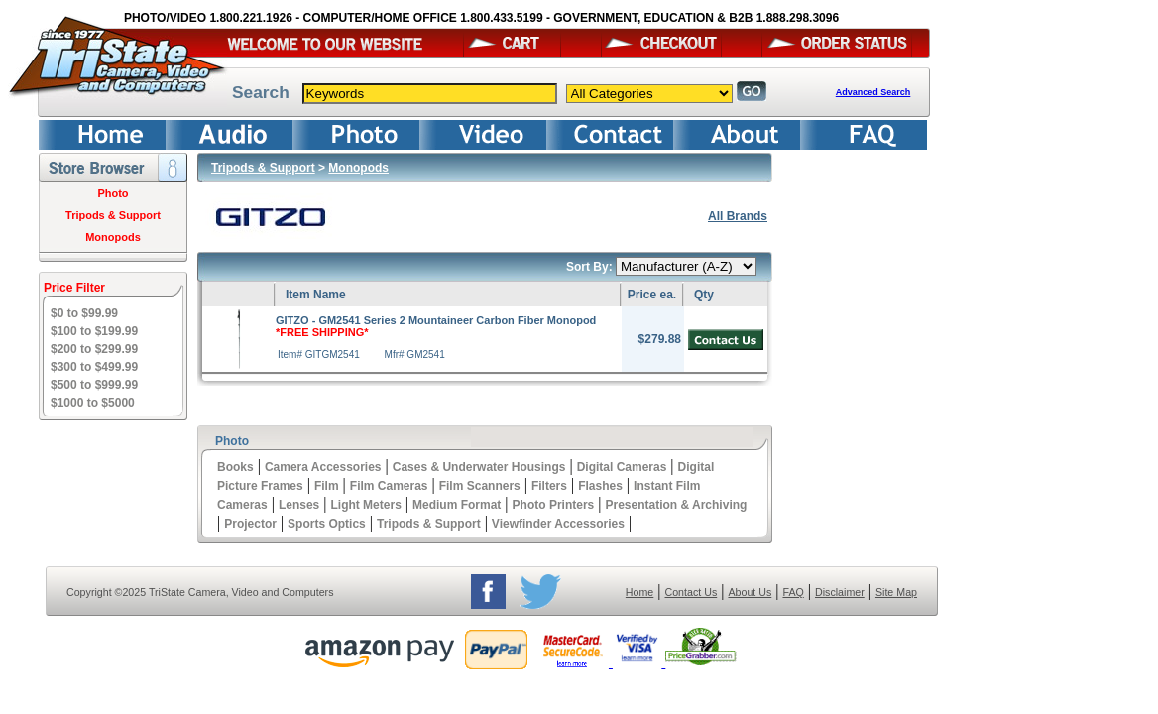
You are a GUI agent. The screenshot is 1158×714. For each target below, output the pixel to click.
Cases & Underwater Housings (479, 467)
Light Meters (365, 505)
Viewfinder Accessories (558, 524)
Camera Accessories (323, 467)
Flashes (600, 486)
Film (326, 486)
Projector (250, 524)
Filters (549, 486)
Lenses (299, 505)
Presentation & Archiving (676, 505)
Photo (112, 193)
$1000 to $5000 (93, 403)
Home (639, 592)
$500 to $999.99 (94, 385)
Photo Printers (554, 505)
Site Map (896, 592)
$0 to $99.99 (84, 313)
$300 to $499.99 (94, 367)
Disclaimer (840, 592)
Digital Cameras (622, 467)
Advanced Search (873, 92)
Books (235, 467)
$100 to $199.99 (94, 331)
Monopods (113, 237)
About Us (749, 592)
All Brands (737, 216)
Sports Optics (327, 524)
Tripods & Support (113, 215)
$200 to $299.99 (94, 349)
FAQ (792, 592)
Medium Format (456, 505)
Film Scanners (480, 486)
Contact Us (691, 592)
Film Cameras (389, 486)
